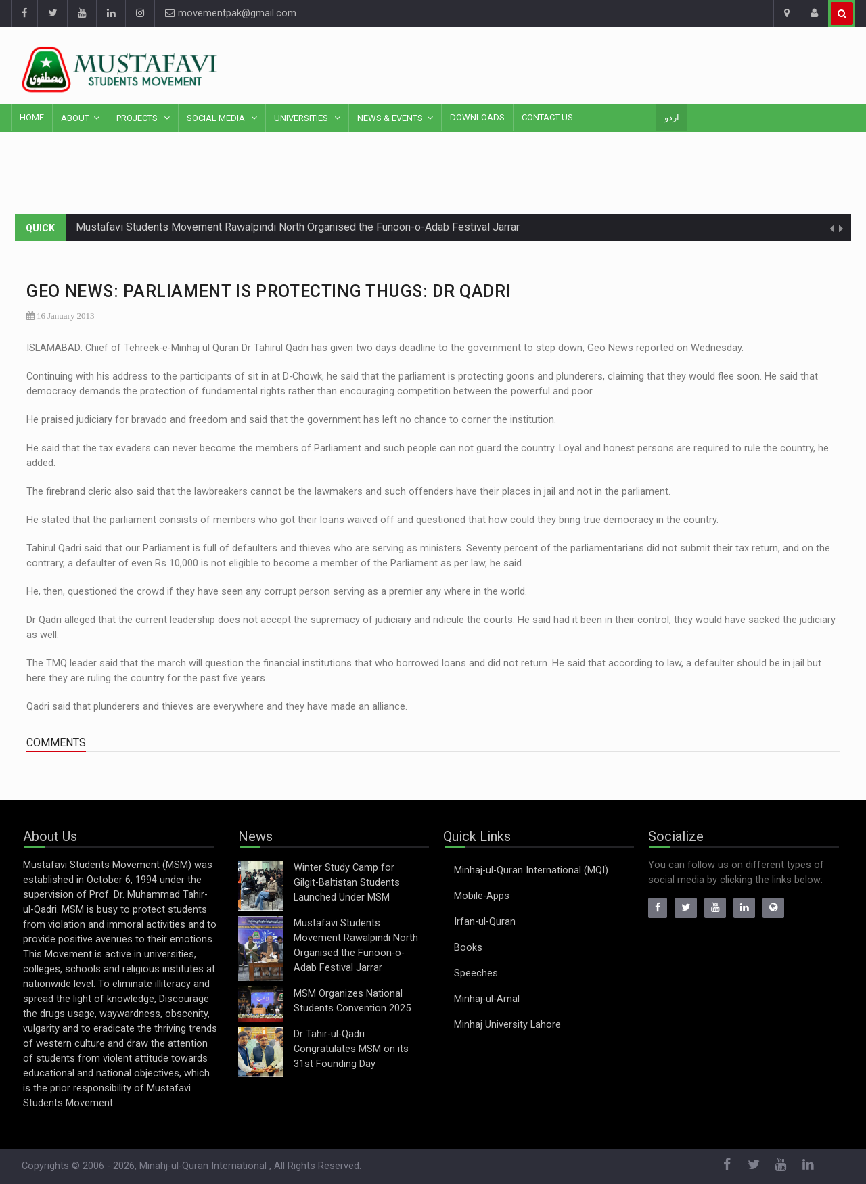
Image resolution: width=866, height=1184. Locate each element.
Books (468, 947)
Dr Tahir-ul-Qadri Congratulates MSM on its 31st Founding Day (351, 1049)
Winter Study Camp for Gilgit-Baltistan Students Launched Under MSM (347, 882)
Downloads (477, 117)
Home (32, 117)
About (75, 118)
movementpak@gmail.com (230, 13)
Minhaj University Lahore (507, 1024)
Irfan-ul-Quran (485, 922)
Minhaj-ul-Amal (487, 999)
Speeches (476, 973)
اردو (671, 117)
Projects (138, 118)
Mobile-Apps (481, 896)
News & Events (390, 118)
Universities (302, 118)
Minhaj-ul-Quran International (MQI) (531, 870)
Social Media (217, 118)
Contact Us (547, 117)
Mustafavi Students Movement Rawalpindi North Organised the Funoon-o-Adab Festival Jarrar (298, 227)
